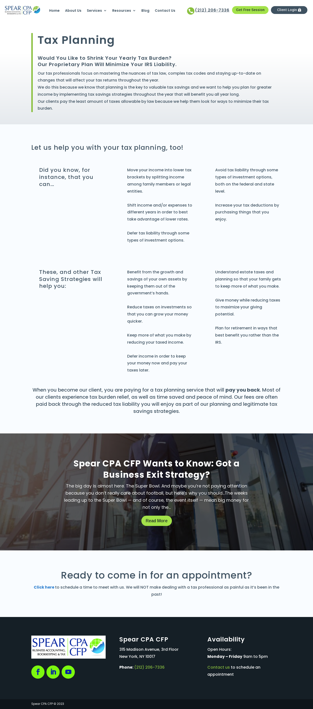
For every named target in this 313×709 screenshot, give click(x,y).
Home (54, 10)
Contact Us (165, 10)
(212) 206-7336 (149, 667)
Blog (145, 10)
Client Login (287, 10)
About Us (73, 10)
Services (94, 10)
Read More (157, 520)
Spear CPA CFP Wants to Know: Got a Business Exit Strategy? (157, 469)
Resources (121, 10)
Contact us (218, 667)
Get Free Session (250, 10)
